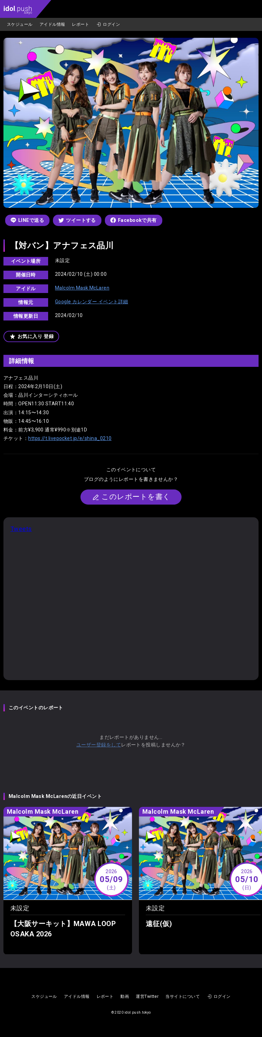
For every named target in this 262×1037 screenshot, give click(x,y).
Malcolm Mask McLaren (82, 288)
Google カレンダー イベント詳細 (91, 301)
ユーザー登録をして (98, 744)
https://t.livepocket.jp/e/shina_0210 (69, 438)
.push (17, 9)
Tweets (21, 528)
